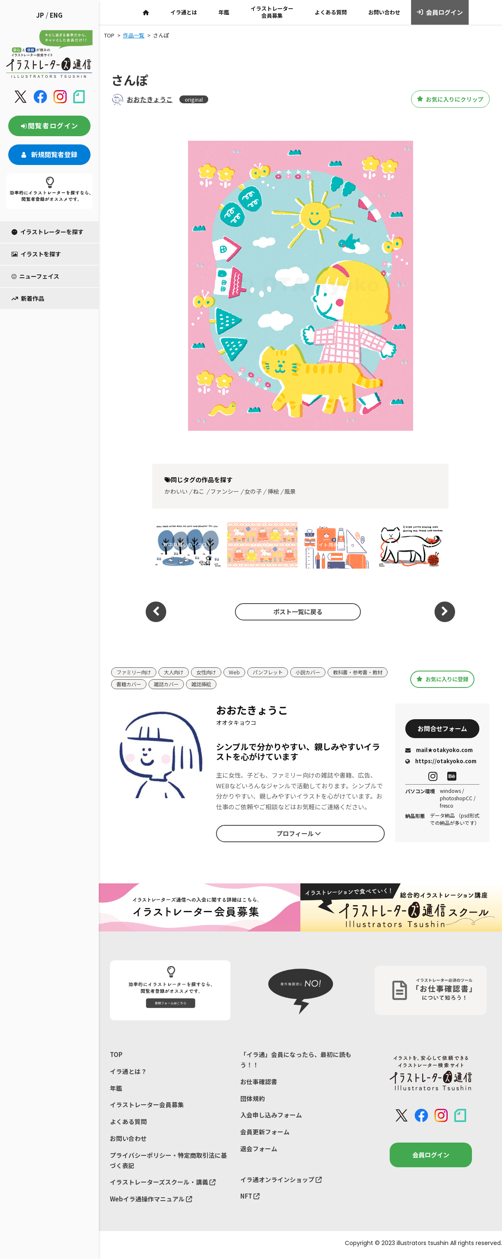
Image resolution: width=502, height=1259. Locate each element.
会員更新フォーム (265, 1133)
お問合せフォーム (442, 729)
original (194, 99)
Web (240, 672)
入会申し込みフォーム (271, 1116)
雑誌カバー (235, 685)
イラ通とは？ (128, 1072)
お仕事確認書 (258, 1082)
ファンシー (224, 491)
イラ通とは (183, 12)
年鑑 (223, 12)
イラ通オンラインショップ (281, 1182)
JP (40, 15)
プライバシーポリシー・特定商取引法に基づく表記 (168, 1162)
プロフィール (299, 834)
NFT (250, 1198)
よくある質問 (331, 12)
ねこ (199, 491)
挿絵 (273, 491)
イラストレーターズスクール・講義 (163, 1184)
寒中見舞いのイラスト (187, 544)
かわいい (176, 491)
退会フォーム (258, 1150)
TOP (116, 1054)
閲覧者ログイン (49, 125)
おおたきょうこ (150, 99)
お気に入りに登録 (442, 679)
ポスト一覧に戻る (296, 611)
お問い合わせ (384, 12)
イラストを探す (36, 254)
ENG (56, 15)
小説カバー (317, 672)
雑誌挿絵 (272, 685)
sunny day (261, 544)
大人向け (177, 672)
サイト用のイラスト (336, 544)
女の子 (253, 491)
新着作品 (28, 298)
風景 (290, 491)
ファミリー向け (135, 672)
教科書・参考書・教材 (143, 685)
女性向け (211, 672)
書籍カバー (196, 685)
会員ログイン (440, 12)
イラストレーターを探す (48, 232)
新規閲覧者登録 (49, 154)
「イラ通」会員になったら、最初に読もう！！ (295, 1060)
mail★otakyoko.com (439, 751)
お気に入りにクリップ (444, 99)
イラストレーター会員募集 (272, 12)
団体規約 (252, 1099)
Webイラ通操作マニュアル (151, 1202)
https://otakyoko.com (440, 762)
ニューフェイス (35, 276)
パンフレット (275, 672)
